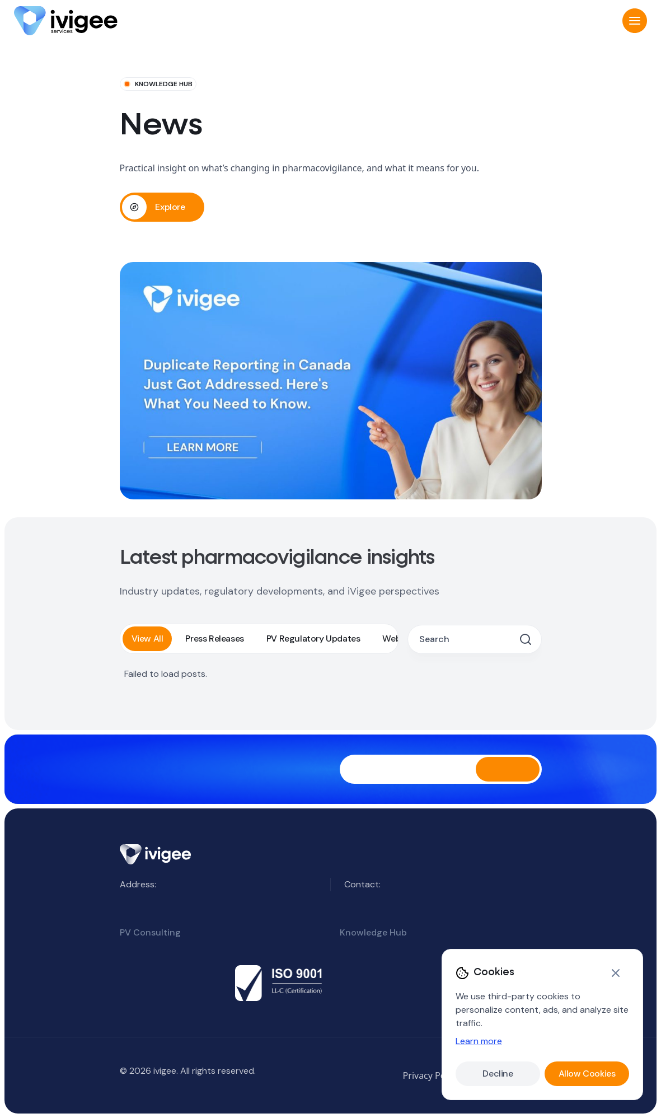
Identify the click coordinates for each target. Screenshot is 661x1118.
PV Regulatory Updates (313, 638)
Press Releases (214, 638)
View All (147, 638)
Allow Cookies (587, 1073)
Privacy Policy (431, 1075)
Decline (497, 1073)
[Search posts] (466, 639)
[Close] (615, 973)
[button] (634, 20)
